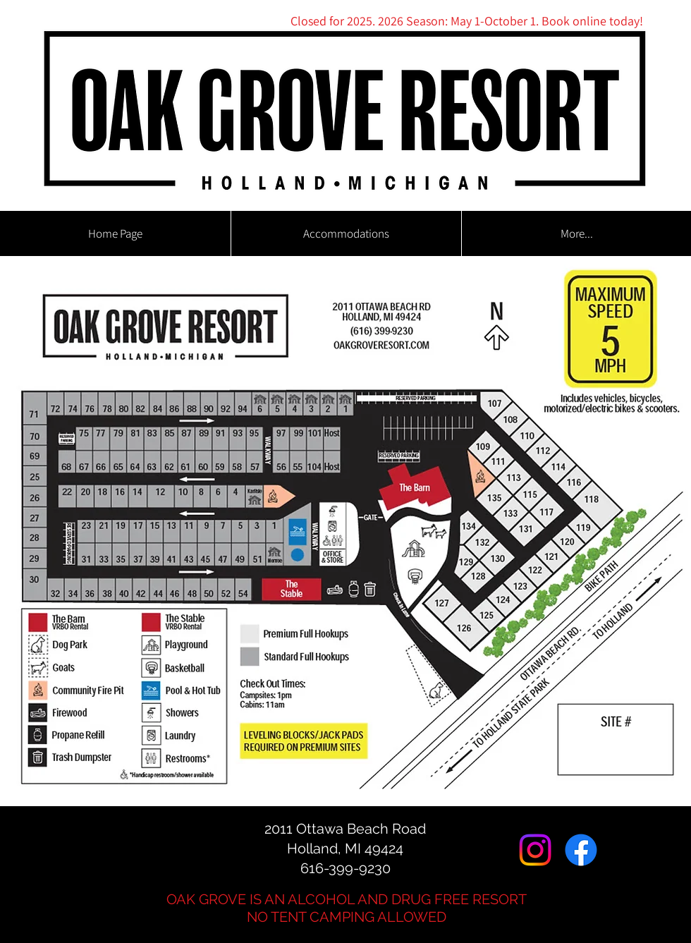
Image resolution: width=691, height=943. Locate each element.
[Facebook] (581, 850)
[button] (346, 233)
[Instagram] (535, 850)
